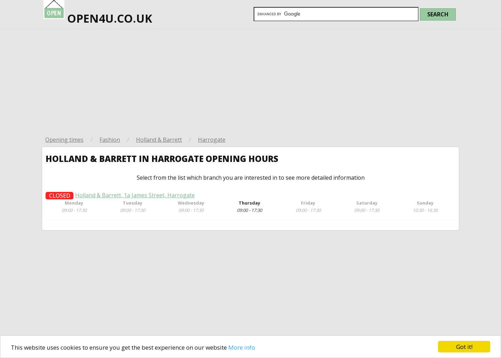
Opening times (64, 139)
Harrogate (211, 139)
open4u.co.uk (97, 13)
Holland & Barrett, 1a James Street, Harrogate (135, 198)
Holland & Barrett (159, 139)
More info (241, 347)
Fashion (110, 139)
